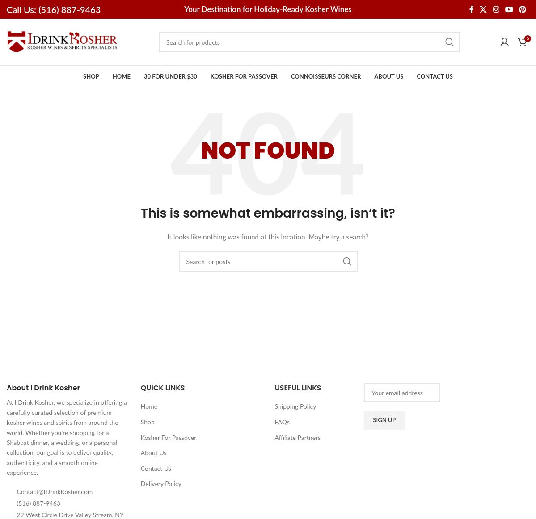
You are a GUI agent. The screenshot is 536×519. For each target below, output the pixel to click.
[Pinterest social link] (522, 9)
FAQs (282, 422)
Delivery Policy (161, 483)
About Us (154, 452)
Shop (148, 422)
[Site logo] (62, 41)
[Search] (309, 42)
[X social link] (483, 9)
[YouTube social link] (509, 9)
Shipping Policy (296, 406)
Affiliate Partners (298, 437)
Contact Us (156, 468)
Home (149, 406)
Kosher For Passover (169, 437)
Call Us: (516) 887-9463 (54, 9)
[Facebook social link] (471, 9)
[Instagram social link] (496, 9)
